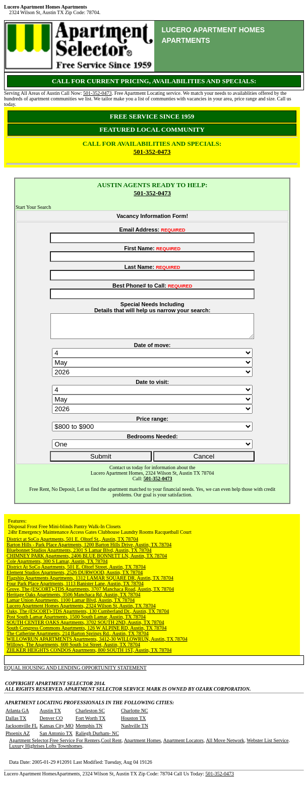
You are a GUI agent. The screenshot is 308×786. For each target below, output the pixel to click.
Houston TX (133, 722)
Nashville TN (134, 730)
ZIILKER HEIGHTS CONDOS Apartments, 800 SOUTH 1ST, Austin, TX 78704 (89, 654)
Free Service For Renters (74, 745)
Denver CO (51, 722)
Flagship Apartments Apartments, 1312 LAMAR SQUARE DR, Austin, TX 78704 (90, 582)
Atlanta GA (17, 715)
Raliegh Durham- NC (97, 738)
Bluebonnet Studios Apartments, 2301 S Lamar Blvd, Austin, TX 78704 (79, 554)
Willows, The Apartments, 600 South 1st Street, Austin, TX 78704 (73, 649)
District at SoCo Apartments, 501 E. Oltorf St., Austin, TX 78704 (72, 543)
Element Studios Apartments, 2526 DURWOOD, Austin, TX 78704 (75, 577)
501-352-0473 (97, 93)
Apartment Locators (183, 745)
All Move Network (225, 745)
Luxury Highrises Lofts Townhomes (45, 750)
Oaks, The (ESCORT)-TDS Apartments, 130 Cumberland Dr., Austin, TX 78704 (88, 616)
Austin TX (50, 715)
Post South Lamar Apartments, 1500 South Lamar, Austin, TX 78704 (76, 621)
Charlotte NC (134, 715)
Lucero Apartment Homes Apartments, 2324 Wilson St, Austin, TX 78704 (81, 610)
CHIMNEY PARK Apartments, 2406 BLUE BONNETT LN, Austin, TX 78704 (87, 560)
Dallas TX (16, 722)
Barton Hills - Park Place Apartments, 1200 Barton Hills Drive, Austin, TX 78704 (89, 549)
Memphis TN (89, 730)
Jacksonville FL (22, 730)
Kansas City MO (57, 730)
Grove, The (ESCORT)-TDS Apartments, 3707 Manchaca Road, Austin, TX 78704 (90, 593)
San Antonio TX (56, 738)
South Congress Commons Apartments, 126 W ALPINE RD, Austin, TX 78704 (87, 632)
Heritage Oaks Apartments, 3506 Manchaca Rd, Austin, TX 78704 (74, 599)
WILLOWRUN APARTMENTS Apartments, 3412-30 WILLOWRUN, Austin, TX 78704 (97, 643)
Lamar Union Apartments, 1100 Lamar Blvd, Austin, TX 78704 (71, 604)
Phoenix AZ (18, 738)
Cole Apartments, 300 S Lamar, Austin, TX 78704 (57, 566)
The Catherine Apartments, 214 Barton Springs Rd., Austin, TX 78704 (78, 638)
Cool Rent (111, 745)
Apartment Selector (28, 745)
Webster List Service (267, 745)
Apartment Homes (142, 745)
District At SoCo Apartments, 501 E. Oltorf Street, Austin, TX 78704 (76, 571)
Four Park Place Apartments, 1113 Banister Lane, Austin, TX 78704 (75, 588)
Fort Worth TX (90, 722)
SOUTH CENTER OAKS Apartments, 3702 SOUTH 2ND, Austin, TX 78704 (85, 627)
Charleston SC (90, 715)
